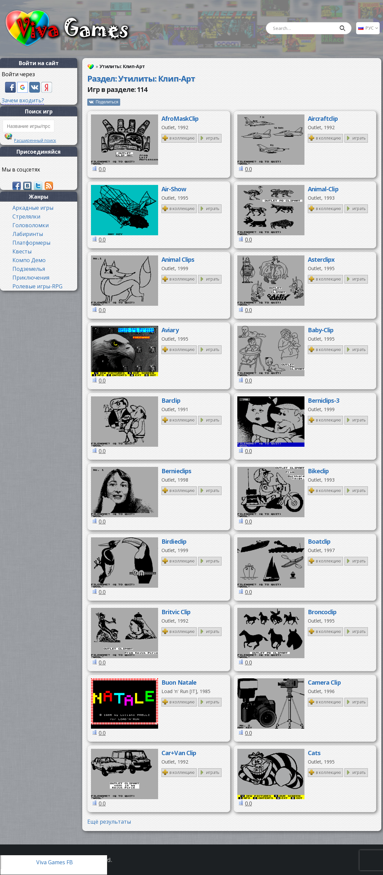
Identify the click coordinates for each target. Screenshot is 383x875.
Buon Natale (178, 682)
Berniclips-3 (323, 400)
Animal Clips (177, 259)
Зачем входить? (23, 100)
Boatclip (319, 541)
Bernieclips (176, 471)
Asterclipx (321, 259)
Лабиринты (27, 234)
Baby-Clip (321, 330)
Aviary (170, 330)
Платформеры (31, 242)
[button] (11, 86)
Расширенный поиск (35, 140)
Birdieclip (173, 541)
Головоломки (30, 225)
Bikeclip (318, 471)
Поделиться (107, 102)
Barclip (170, 400)
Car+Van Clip (178, 753)
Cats (314, 753)
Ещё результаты (109, 821)
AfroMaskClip (179, 118)
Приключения (30, 277)
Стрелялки (26, 216)
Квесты (22, 251)
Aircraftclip (323, 118)
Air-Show (173, 189)
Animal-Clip (323, 189)
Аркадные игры (32, 207)
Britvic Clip (175, 612)
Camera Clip (324, 682)
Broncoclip (322, 612)
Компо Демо (29, 260)
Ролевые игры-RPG (37, 286)
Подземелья (28, 269)
